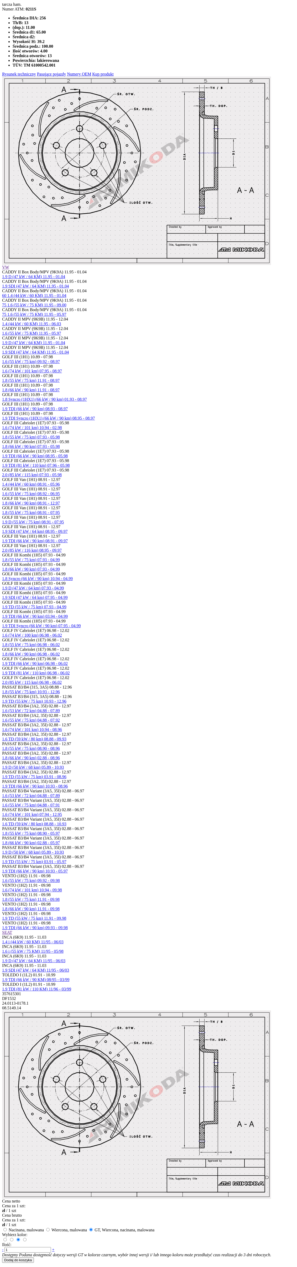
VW (5, 267)
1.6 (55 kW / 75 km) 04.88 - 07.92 (31, 720)
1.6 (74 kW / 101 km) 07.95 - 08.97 (32, 371)
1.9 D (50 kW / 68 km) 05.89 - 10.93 (33, 767)
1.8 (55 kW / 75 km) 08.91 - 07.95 (31, 512)
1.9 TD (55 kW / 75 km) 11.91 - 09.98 (34, 918)
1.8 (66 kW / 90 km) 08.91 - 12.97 (31, 503)
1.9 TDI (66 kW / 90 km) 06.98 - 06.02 (35, 663)
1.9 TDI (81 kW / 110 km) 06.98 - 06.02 (36, 673)
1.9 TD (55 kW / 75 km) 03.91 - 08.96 (34, 777)
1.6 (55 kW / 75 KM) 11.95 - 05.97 (31, 333)
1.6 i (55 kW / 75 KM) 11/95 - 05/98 (33, 951)
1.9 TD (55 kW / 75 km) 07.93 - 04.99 (34, 607)
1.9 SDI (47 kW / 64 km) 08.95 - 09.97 (34, 531)
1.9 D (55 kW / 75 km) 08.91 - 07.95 (33, 522)
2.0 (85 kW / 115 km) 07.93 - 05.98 (32, 475)
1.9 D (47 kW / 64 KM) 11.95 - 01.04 (33, 276)
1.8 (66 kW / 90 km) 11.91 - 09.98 (31, 909)
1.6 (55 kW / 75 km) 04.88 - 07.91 (31, 805)
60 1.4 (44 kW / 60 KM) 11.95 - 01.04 (34, 295)
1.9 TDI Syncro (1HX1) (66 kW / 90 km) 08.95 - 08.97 (48, 418)
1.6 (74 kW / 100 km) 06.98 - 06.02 (32, 635)
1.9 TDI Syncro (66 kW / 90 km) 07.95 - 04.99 (41, 626)
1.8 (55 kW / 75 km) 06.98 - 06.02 (31, 644)
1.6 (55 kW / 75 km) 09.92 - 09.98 (31, 880)
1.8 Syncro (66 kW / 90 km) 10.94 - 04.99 (37, 578)
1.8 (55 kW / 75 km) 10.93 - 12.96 (31, 692)
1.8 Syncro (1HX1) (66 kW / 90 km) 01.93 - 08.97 (44, 399)
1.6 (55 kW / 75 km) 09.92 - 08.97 (31, 361)
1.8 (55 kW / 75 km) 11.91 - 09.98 (31, 899)
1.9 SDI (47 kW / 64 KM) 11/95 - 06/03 (35, 970)
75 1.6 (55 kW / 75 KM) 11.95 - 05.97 (34, 314)
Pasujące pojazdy (51, 74)
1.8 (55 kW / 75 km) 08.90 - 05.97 (31, 833)
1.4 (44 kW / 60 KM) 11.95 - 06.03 (31, 324)
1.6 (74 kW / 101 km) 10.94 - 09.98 (32, 890)
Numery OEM (79, 74)
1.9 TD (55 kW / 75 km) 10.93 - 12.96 (34, 701)
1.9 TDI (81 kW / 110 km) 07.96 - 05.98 (36, 465)
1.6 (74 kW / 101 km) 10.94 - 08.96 (32, 729)
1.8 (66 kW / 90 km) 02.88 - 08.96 (31, 758)
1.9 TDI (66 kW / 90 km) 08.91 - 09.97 (35, 541)
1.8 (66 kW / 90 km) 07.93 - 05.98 (31, 446)
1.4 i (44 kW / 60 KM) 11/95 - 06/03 (33, 942)
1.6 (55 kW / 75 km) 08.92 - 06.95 (31, 493)
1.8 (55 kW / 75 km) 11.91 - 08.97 (31, 380)
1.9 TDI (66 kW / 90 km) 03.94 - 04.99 (35, 616)
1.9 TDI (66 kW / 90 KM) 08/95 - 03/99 (35, 979)
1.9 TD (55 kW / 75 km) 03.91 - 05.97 (34, 861)
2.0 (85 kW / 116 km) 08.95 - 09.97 (32, 550)
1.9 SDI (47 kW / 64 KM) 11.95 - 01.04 (35, 286)
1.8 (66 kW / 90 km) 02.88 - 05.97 (31, 843)
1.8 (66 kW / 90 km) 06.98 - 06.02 (31, 654)
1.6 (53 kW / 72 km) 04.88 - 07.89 (31, 710)
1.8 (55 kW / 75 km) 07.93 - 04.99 (31, 559)
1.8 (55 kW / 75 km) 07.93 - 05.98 (31, 437)
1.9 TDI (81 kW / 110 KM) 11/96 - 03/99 (36, 989)
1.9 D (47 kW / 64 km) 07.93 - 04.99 (33, 588)
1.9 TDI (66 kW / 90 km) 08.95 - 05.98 (35, 456)
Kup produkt (102, 74)
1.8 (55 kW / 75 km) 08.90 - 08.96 (31, 748)
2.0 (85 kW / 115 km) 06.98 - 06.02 (32, 682)
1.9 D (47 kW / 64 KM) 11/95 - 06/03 (33, 961)
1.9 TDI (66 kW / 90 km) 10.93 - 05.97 (35, 871)
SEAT (7, 932)
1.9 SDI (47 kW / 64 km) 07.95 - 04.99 (34, 597)
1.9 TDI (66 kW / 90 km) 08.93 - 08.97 (35, 409)
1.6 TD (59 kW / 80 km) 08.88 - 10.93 (34, 824)
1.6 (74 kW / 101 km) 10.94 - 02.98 (32, 427)
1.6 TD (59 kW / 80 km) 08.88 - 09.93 (34, 739)
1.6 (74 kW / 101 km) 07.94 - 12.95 (32, 814)
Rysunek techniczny (19, 74)
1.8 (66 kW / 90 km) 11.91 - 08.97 (31, 390)
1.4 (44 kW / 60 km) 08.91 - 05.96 (31, 484)
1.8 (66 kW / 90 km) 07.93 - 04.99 (31, 569)
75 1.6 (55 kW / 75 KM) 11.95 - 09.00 (34, 305)
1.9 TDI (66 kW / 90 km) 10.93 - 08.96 (35, 786)
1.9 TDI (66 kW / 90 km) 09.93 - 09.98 (35, 927)
